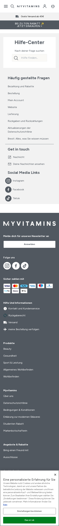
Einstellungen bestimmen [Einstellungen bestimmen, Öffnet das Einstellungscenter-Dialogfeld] (29, 511)
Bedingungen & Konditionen (19, 409)
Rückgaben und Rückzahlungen (25, 120)
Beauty (7, 348)
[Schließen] (55, 474)
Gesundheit (10, 355)
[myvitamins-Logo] (28, 6)
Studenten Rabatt (13, 423)
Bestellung (14, 93)
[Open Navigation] (5, 6)
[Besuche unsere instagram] (8, 181)
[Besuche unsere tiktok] (8, 198)
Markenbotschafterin (15, 430)
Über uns (8, 396)
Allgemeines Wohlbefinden (18, 369)
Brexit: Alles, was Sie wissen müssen (28, 138)
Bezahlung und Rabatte (21, 86)
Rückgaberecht (14, 315)
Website (12, 107)
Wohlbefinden (11, 376)
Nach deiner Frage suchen (29, 50)
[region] (29, 498)
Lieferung (13, 114)
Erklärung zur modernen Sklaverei (21, 416)
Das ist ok (29, 520)
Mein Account (16, 100)
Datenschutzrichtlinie (15, 402)
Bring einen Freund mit (15, 450)
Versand (10, 322)
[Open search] (12, 6)
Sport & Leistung (12, 362)
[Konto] (45, 6)
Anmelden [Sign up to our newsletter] (29, 244)
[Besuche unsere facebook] (8, 189)
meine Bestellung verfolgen (21, 329)
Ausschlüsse (10, 457)
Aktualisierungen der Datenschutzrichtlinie (20, 129)
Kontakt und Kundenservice (21, 308)
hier (5, 504)
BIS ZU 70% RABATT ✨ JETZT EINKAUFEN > (29, 25)
